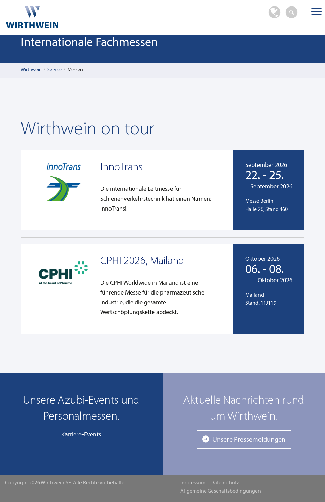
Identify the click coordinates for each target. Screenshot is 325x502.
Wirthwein (31, 69)
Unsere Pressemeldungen (248, 439)
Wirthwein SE (70, 17)
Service (54, 69)
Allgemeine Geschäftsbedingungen (220, 491)
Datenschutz (224, 483)
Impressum (192, 483)
